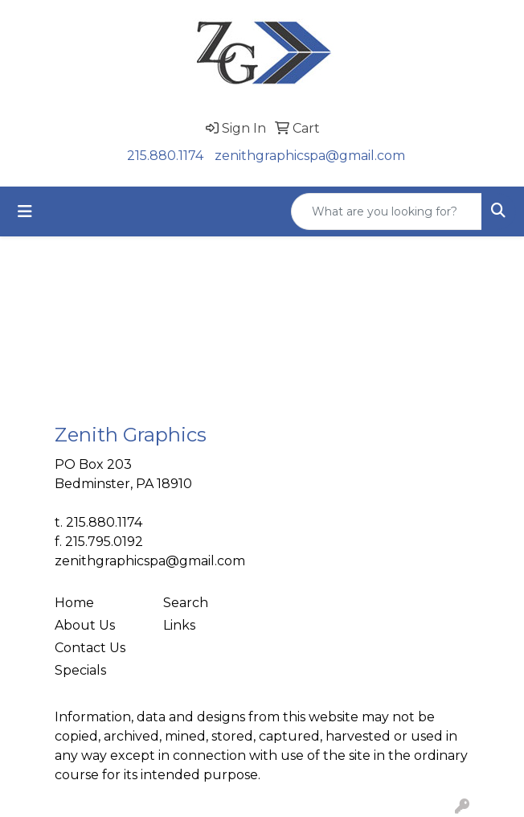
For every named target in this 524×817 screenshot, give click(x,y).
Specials (80, 670)
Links (179, 625)
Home (74, 602)
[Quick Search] (386, 211)
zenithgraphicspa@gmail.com (310, 155)
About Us (85, 625)
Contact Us (90, 647)
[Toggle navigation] (25, 211)
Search (185, 602)
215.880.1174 (165, 155)
